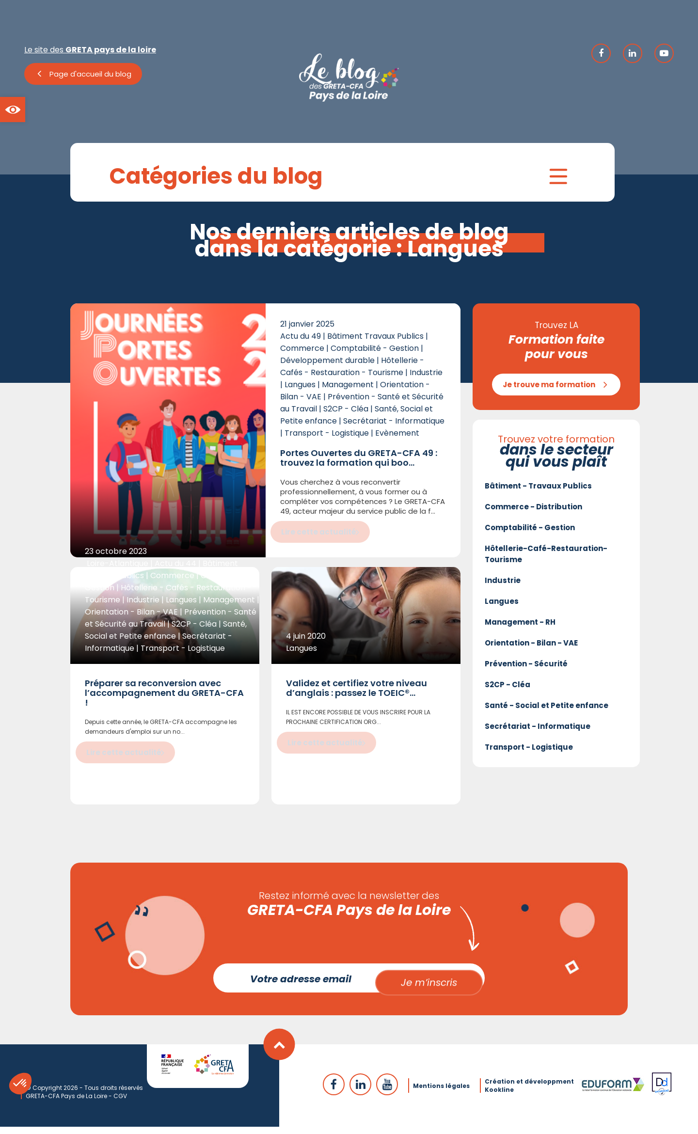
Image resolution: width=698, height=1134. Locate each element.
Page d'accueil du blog (90, 74)
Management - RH (520, 626)
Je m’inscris (429, 985)
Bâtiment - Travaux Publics (538, 490)
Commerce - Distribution (533, 511)
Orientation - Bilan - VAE (531, 647)
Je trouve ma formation (549, 389)
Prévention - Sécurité (526, 668)
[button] (12, 109)
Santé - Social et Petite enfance (546, 710)
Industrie (503, 585)
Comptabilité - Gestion (530, 532)
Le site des (90, 49)
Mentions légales (441, 1093)
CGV (120, 1103)
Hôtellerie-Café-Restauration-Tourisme (546, 558)
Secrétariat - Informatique (537, 730)
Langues (502, 605)
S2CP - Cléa (507, 689)
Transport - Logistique (529, 751)
